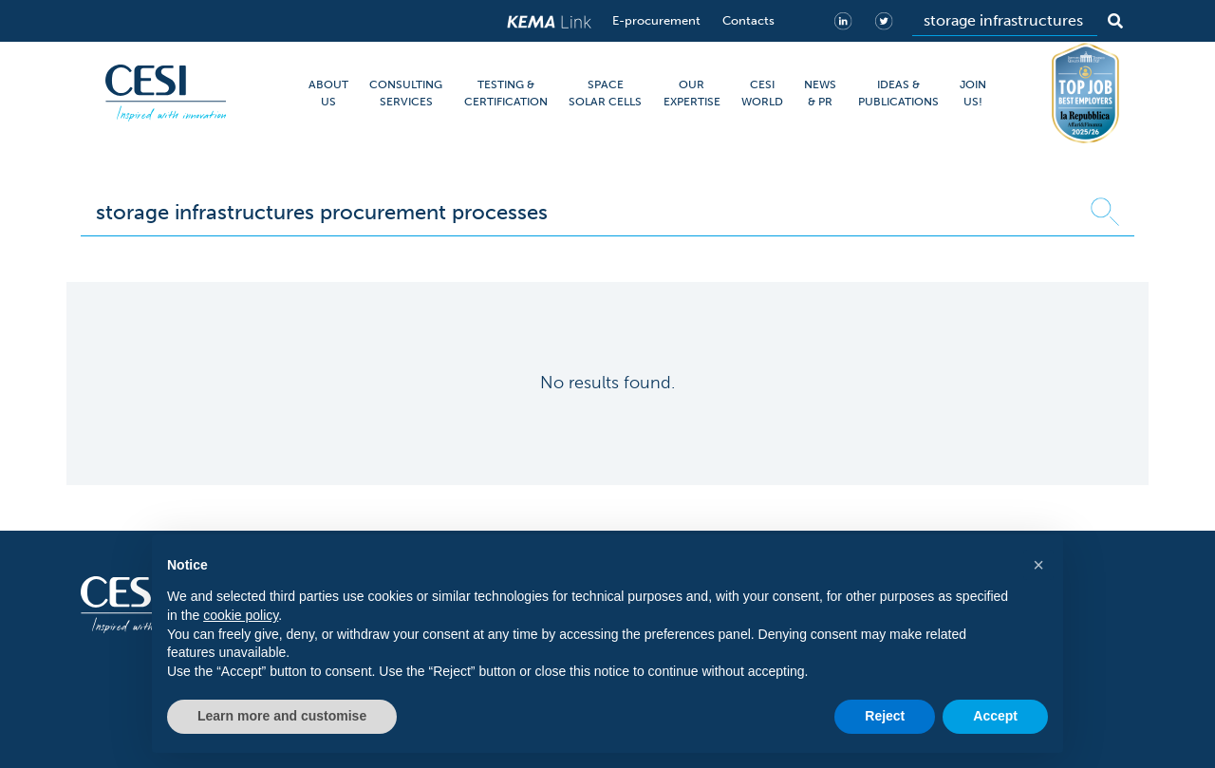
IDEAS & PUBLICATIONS (898, 93)
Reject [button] (885, 715)
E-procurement (656, 20)
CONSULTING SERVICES (405, 93)
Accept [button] (995, 715)
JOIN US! (973, 93)
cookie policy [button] (240, 615)
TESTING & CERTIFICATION (506, 93)
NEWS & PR (820, 93)
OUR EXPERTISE (692, 93)
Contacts (748, 20)
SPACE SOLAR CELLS (605, 93)
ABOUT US (328, 93)
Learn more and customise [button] (281, 715)
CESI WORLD (762, 93)
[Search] (1004, 21)
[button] (1038, 565)
